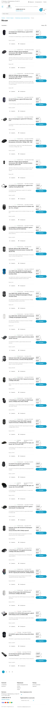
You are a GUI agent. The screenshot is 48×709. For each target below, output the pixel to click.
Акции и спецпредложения (22, 684)
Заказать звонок (19, 10)
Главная (3, 17)
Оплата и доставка (36, 684)
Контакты (4, 686)
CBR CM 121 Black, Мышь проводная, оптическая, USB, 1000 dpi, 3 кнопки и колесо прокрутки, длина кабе (20, 163)
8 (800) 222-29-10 (20, 9)
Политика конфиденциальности (24, 706)
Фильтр (42, 25)
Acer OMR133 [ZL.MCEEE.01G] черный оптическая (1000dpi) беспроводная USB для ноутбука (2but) (20, 295)
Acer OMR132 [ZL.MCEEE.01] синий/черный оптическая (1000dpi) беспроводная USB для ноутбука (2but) (20, 272)
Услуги (18, 689)
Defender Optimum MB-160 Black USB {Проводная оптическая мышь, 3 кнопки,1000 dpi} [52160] (21, 250)
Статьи (18, 686)
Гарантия (34, 686)
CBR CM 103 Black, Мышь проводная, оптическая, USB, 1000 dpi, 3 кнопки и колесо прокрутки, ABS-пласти (20, 77)
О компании (4, 684)
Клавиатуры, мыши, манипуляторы (22, 17)
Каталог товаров (10, 17)
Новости (18, 687)
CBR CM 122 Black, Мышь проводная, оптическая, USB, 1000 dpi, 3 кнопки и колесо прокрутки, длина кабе (20, 53)
